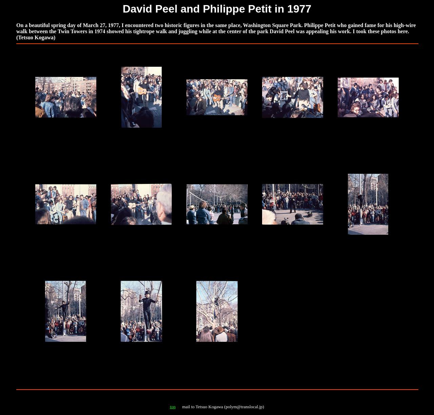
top (173, 406)
